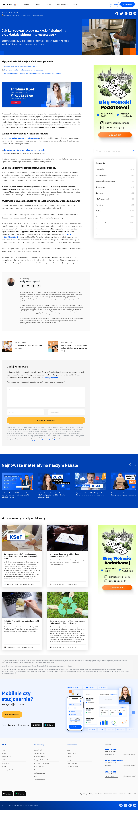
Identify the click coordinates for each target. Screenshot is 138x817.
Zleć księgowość (12, 714)
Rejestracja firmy (102, 229)
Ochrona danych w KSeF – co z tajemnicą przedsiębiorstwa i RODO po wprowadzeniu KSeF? (21, 556)
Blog (68, 750)
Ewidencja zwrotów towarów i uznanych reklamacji (24, 150)
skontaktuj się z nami (50, 378)
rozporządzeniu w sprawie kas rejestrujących (21, 138)
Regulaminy (83, 794)
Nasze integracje (72, 763)
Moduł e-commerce (40, 770)
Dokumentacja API (72, 766)
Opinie (3, 760)
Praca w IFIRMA (6, 757)
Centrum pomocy (72, 753)
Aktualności (100, 169)
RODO (129, 794)
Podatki (98, 211)
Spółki (98, 235)
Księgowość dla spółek (41, 760)
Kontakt (4, 766)
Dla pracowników (102, 175)
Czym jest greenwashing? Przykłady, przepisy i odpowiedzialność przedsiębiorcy (67, 622)
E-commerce (100, 187)
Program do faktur (40, 766)
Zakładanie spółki (39, 753)
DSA (135, 794)
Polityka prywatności (95, 794)
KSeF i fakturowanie (103, 199)
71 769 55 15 (129, 755)
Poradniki (70, 757)
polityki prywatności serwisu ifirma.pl (42, 440)
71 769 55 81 (129, 766)
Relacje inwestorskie (110, 794)
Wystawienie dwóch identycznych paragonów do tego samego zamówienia (32, 73)
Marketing (99, 205)
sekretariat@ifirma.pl (111, 777)
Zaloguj (114, 4)
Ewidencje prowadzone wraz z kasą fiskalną (20, 66)
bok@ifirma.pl (109, 755)
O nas (3, 750)
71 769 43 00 (129, 777)
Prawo (98, 217)
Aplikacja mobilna (39, 780)
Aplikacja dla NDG (39, 773)
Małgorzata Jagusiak (9, 15)
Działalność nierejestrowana (105, 181)
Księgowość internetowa (41, 763)
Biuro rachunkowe (39, 757)
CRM (35, 776)
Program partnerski (7, 770)
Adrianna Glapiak (11, 584)
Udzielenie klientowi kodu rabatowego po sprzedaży (24, 70)
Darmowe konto (127, 4)
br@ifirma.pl (109, 766)
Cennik (4, 753)
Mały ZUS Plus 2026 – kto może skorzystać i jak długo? (21, 622)
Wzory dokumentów (73, 760)
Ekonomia (99, 193)
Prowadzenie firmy (102, 223)
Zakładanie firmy (39, 750)
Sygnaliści (122, 794)
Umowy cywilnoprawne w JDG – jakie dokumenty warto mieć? (64, 555)
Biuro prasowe (6, 763)
